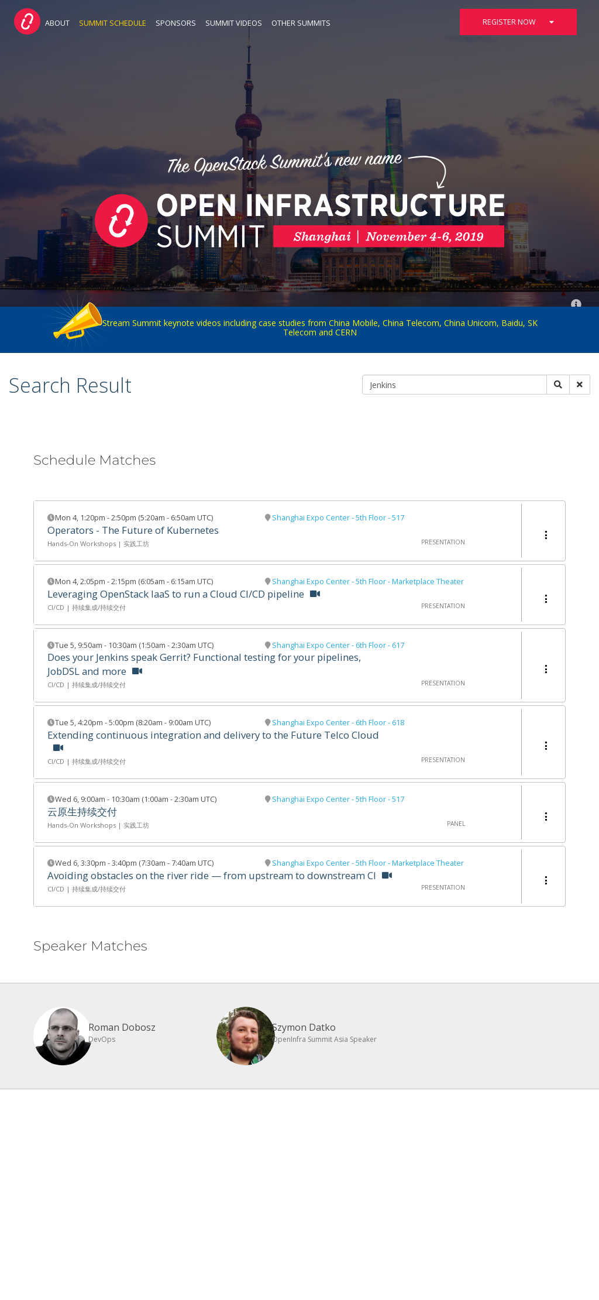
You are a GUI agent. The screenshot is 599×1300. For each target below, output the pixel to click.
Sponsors (176, 23)
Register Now (518, 22)
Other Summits (301, 23)
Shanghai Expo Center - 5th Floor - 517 (338, 518)
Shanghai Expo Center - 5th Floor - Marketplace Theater (368, 581)
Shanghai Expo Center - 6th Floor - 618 (338, 723)
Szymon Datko (304, 1027)
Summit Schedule (112, 23)
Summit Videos (233, 23)
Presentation (443, 542)
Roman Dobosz (122, 1027)
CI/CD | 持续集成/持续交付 (86, 607)
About (57, 23)
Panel (456, 823)
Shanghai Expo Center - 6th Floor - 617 (338, 645)
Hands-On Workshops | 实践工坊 (98, 543)
